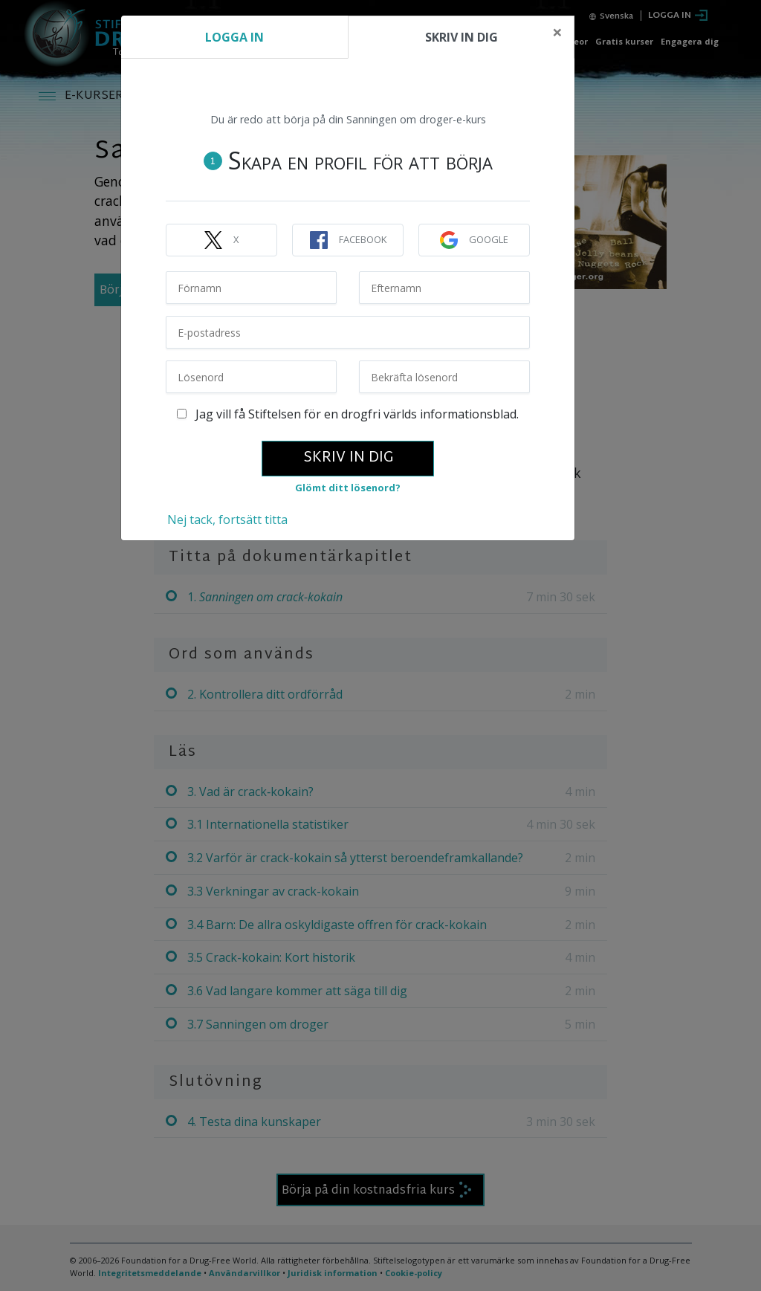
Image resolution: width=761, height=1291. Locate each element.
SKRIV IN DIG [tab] (461, 37)
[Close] (557, 32)
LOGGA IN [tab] (234, 37)
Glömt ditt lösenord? (348, 487)
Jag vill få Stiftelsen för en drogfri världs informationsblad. (348, 414)
